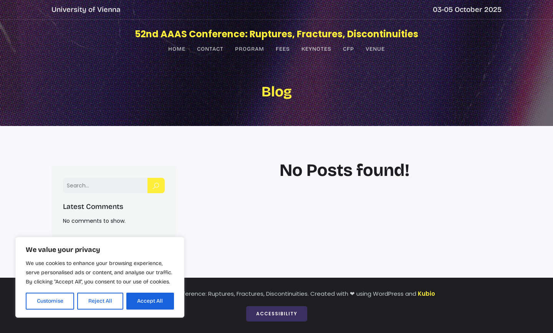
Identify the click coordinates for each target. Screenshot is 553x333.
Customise (50, 301)
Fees (283, 49)
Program (249, 49)
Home (176, 49)
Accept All (150, 301)
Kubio (426, 294)
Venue (375, 49)
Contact (210, 49)
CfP (348, 49)
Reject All (100, 301)
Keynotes (316, 49)
